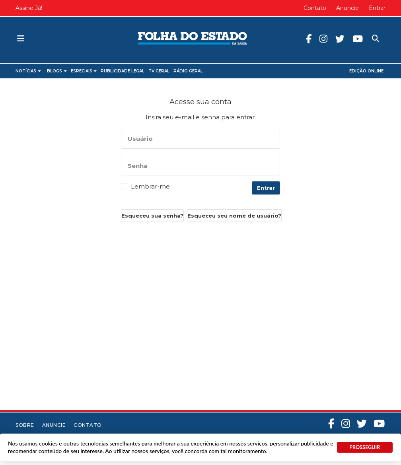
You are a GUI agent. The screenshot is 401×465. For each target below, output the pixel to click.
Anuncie (347, 8)
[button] (20, 39)
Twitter (345, 39)
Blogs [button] (57, 71)
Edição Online (366, 71)
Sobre (25, 425)
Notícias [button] (28, 71)
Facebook (314, 39)
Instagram (329, 39)
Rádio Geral (188, 71)
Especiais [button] (84, 71)
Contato (315, 8)
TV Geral (158, 71)
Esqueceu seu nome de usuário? (234, 215)
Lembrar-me (150, 186)
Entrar (377, 8)
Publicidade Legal (122, 71)
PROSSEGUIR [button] (364, 447)
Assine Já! (29, 8)
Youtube (363, 39)
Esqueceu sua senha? (152, 215)
